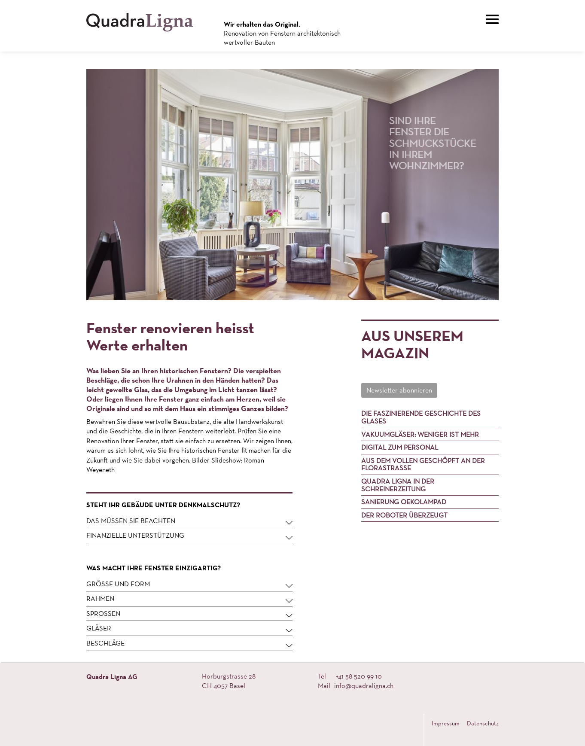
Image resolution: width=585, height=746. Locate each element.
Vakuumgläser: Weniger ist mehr (420, 434)
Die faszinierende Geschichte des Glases (421, 417)
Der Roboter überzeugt (404, 515)
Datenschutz (483, 723)
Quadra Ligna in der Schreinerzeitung (397, 485)
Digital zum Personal (399, 447)
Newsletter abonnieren (399, 390)
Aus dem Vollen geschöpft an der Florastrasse (423, 464)
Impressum (446, 723)
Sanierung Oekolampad (403, 501)
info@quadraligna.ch (363, 685)
